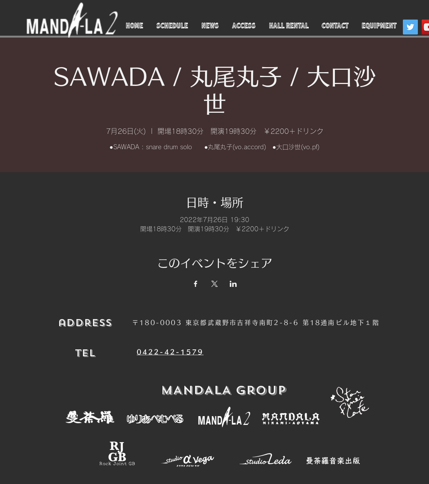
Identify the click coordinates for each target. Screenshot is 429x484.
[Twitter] (410, 27)
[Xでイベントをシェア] (214, 284)
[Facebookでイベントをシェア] (195, 284)
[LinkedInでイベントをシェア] (233, 284)
